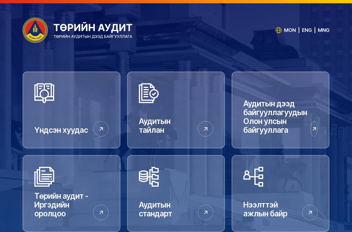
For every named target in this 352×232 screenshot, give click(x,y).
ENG (307, 30)
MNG (323, 30)
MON (290, 30)
